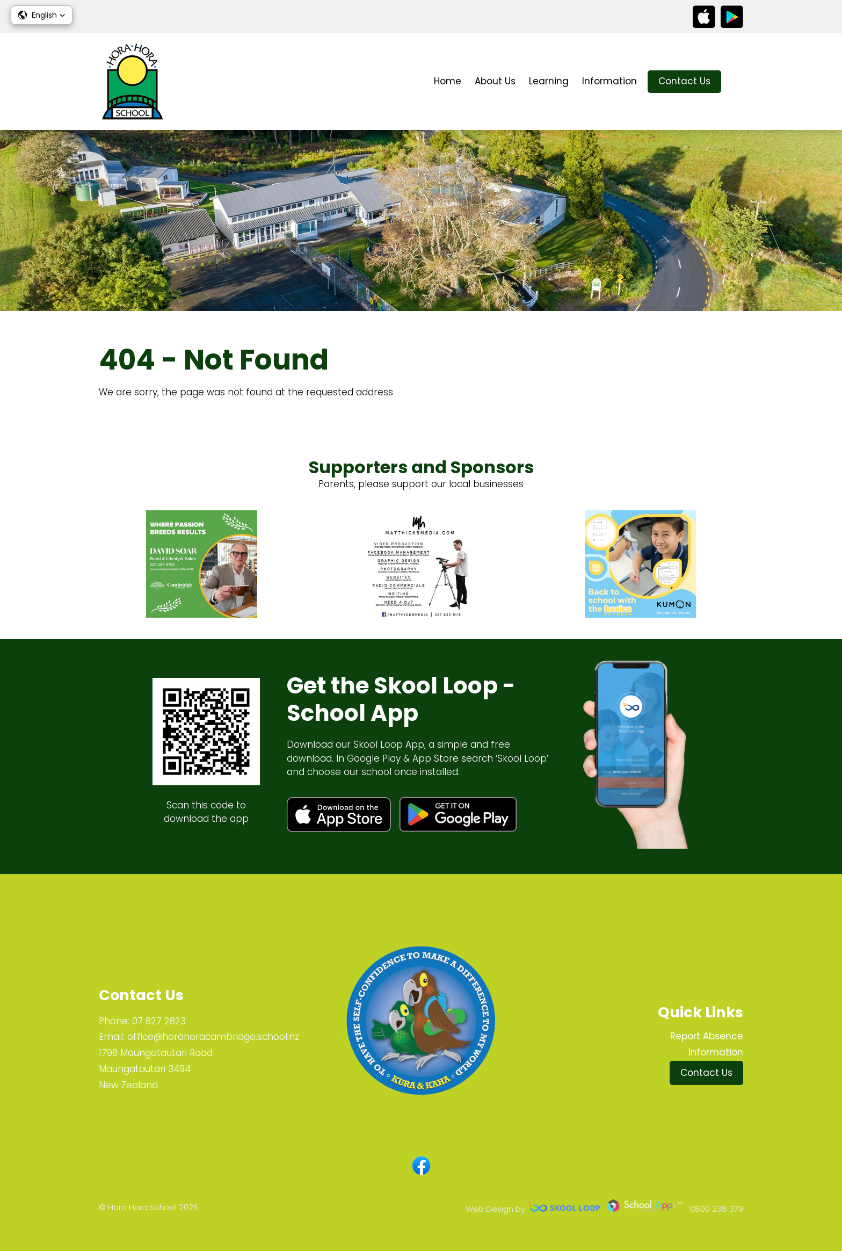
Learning (549, 81)
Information (609, 81)
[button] (42, 15)
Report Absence (706, 1036)
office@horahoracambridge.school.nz (213, 1036)
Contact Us (684, 81)
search (737, 82)
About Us (495, 81)
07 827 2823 (159, 1021)
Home (447, 81)
